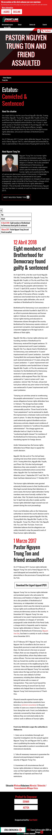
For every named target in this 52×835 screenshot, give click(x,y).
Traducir (47, 30)
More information (7, 7)
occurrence (32, 705)
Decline (16, 11)
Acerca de (32, 24)
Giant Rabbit (33, 820)
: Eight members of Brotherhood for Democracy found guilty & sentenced (15, 224)
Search (45, 24)
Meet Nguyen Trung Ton (14, 197)
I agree (6, 11)
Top (2, 214)
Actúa (26, 807)
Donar (20, 24)
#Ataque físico (32, 788)
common (24, 705)
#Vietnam (17, 785)
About (3, 218)
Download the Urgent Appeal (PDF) (31, 585)
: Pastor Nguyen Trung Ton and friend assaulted (15, 230)
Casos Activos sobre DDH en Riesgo (39, 831)
